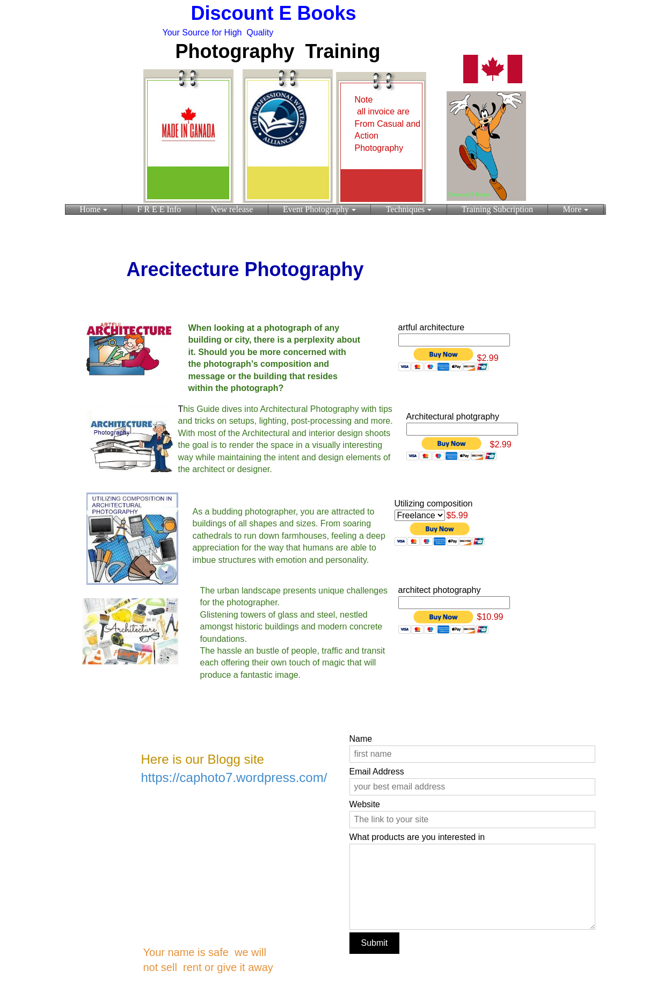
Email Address (376, 771)
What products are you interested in (417, 837)
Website (365, 804)
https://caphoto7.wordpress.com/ (234, 777)
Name (361, 738)
